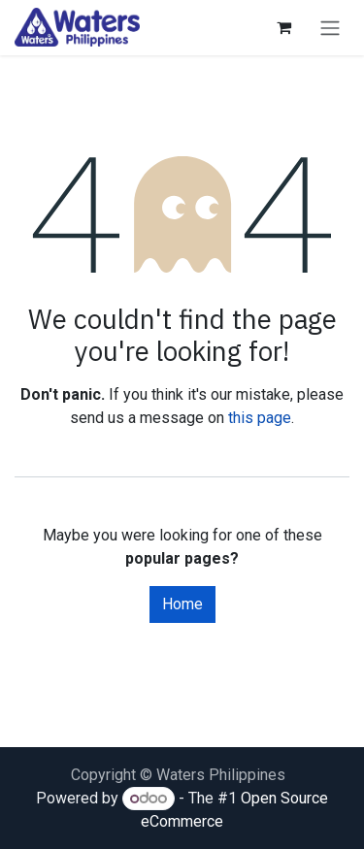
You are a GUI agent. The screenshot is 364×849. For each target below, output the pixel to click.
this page (259, 417)
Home (182, 604)
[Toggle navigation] (330, 28)
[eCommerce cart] (283, 27)
